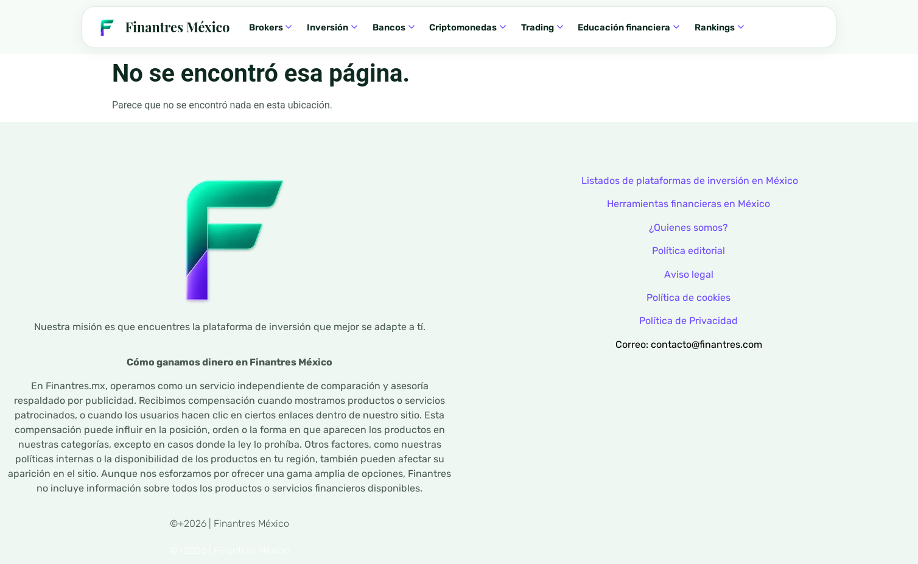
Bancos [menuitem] (394, 27)
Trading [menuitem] (542, 27)
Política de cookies (688, 297)
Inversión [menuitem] (332, 27)
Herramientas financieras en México (688, 204)
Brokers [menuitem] (270, 27)
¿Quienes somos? (688, 227)
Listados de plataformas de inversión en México (689, 180)
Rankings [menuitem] (719, 27)
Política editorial (688, 250)
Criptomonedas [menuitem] (467, 27)
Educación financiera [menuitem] (628, 27)
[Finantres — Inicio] (162, 27)
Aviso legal (688, 274)
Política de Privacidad (688, 320)
